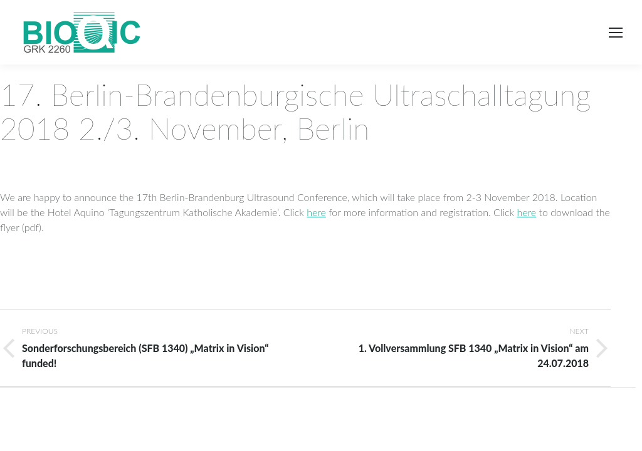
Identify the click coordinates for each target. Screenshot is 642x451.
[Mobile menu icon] (615, 32)
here (316, 212)
